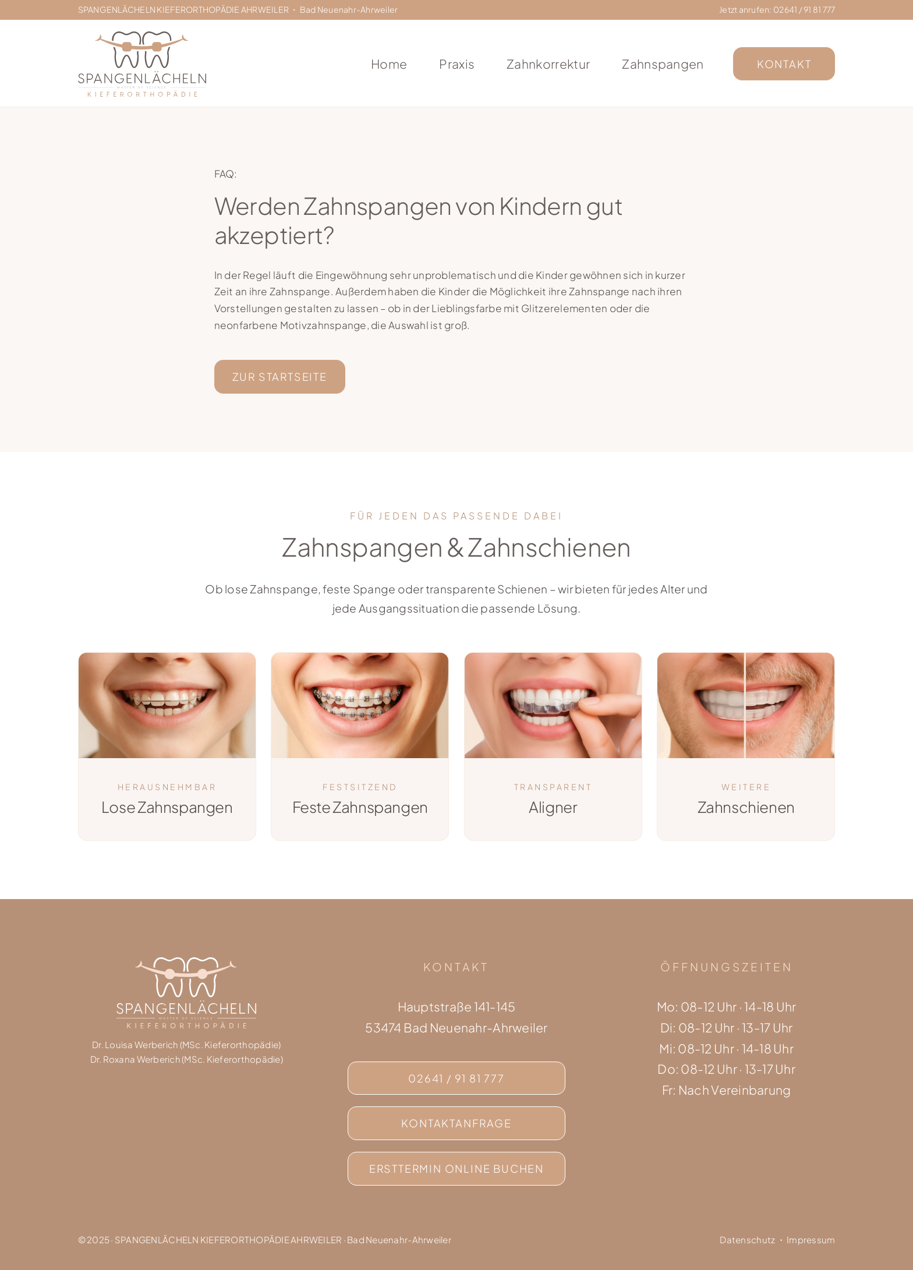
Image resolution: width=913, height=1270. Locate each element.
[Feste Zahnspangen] (359, 657)
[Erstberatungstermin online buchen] (456, 1169)
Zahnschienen (746, 798)
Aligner (553, 798)
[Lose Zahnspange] (167, 746)
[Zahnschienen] (745, 657)
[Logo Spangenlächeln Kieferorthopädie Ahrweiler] (142, 36)
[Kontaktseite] (456, 1123)
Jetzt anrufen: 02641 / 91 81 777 (777, 9)
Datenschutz (747, 1239)
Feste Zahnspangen (360, 798)
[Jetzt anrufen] (456, 1078)
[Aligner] (553, 657)
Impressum (811, 1239)
